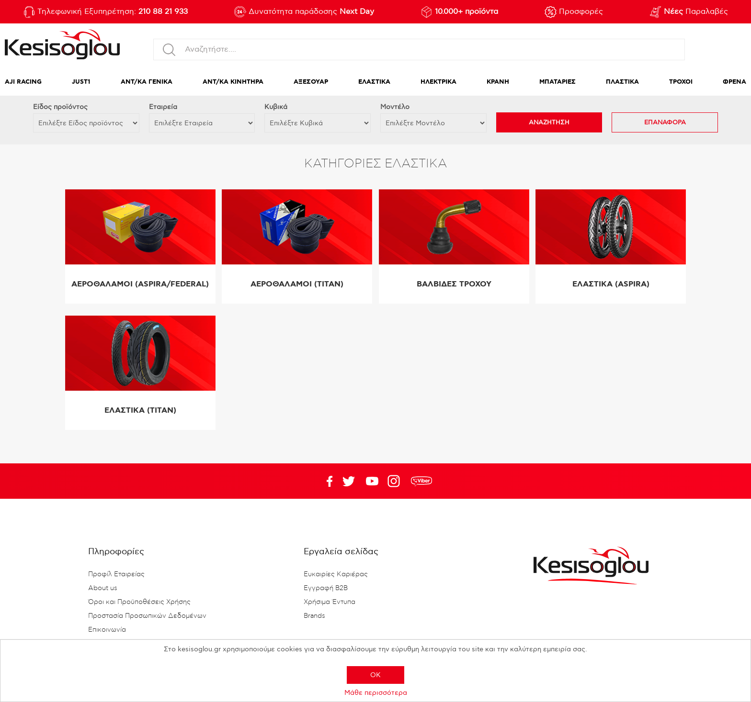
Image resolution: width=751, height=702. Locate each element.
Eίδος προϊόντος (60, 107)
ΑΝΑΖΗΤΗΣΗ (549, 122)
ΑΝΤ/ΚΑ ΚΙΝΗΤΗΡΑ (233, 82)
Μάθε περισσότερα (375, 693)
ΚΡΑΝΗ (498, 82)
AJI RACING (23, 82)
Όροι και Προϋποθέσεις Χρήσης (139, 602)
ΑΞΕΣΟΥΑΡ (311, 82)
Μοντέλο (395, 107)
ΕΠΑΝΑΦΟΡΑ (665, 122)
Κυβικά (275, 107)
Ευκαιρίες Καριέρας (336, 574)
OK (375, 675)
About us (102, 588)
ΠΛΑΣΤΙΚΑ (622, 82)
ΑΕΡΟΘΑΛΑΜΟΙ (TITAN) (296, 284)
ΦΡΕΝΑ (734, 82)
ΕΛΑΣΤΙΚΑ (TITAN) (140, 411)
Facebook (325, 481)
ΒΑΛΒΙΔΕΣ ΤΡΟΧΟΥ (454, 284)
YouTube (349, 481)
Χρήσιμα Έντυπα (329, 602)
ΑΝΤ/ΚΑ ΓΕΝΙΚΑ (146, 82)
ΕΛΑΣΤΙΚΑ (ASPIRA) (610, 284)
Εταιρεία (163, 107)
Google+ (395, 481)
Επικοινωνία (107, 630)
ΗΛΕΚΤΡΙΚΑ (438, 82)
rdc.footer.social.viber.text (421, 481)
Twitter (372, 481)
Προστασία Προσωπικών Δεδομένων (147, 616)
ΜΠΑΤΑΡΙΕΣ (557, 82)
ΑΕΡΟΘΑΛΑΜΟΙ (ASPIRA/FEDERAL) (140, 284)
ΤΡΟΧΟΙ (681, 82)
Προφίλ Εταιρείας (116, 574)
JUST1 (81, 82)
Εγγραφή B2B (326, 588)
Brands (314, 616)
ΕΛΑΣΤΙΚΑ (374, 82)
